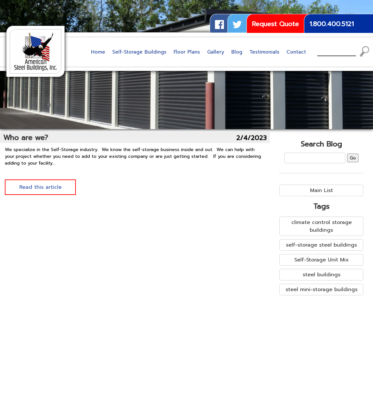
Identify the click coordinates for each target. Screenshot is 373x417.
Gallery (215, 52)
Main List (321, 190)
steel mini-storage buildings (322, 289)
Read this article (40, 187)
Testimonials (264, 52)
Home (98, 52)
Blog (236, 52)
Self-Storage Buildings (139, 52)
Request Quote (275, 24)
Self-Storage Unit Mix (321, 260)
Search (364, 51)
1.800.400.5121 (331, 24)
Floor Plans (187, 52)
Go (353, 158)
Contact (296, 52)
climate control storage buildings (321, 226)
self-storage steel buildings (321, 245)
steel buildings (321, 275)
